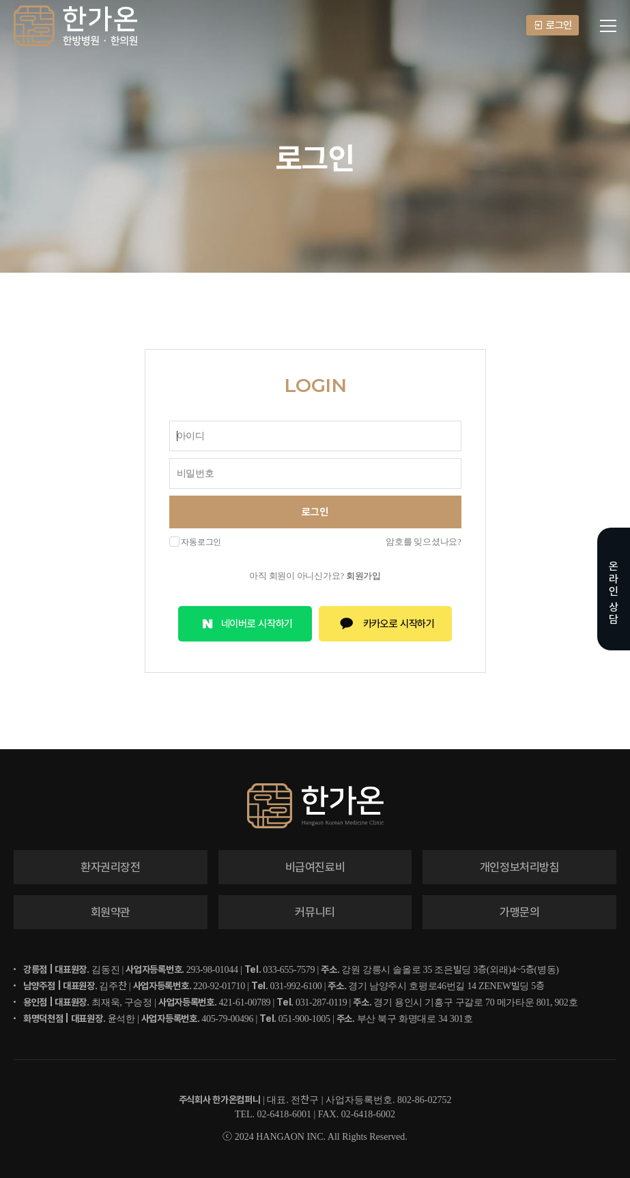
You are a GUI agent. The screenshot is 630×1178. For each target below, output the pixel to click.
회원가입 (363, 576)
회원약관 (111, 912)
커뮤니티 (315, 912)
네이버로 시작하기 (245, 624)
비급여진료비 (315, 867)
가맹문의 (520, 912)
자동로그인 (195, 542)
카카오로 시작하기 (385, 623)
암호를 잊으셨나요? (423, 542)
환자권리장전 (111, 867)
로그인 (552, 25)
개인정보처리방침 (520, 867)
